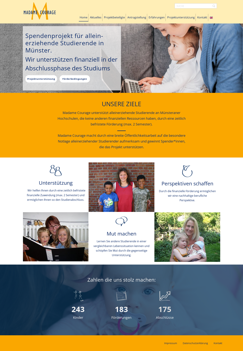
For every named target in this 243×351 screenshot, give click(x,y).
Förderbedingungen (74, 78)
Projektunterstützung (41, 78)
